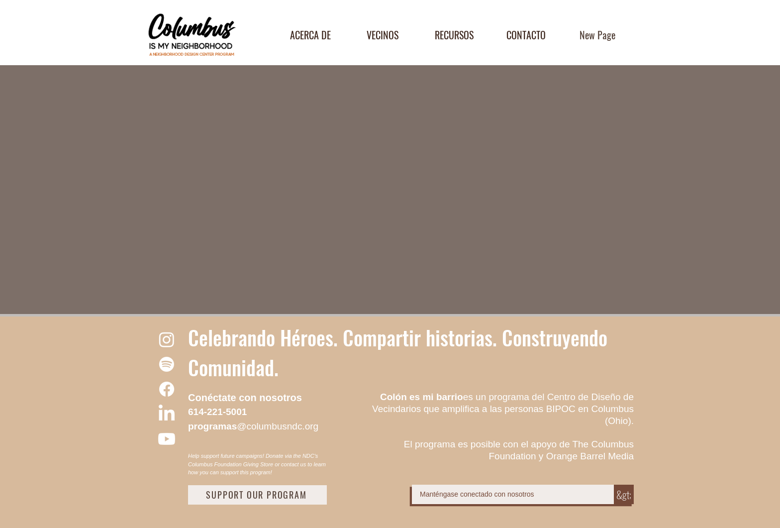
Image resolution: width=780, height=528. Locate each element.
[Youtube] (167, 439)
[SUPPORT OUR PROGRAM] (257, 495)
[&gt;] (624, 494)
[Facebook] (167, 389)
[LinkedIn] (167, 414)
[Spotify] (167, 364)
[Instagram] (167, 339)
